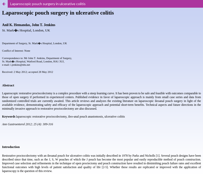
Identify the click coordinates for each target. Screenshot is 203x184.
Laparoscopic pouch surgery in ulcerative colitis (48, 4)
